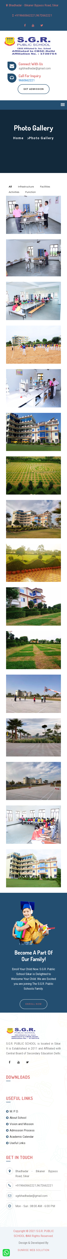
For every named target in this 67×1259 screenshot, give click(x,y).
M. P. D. (12, 1111)
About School (16, 1117)
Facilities (45, 186)
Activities (14, 192)
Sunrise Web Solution (33, 1250)
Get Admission (33, 89)
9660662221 (27, 80)
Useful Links (15, 1143)
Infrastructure (26, 186)
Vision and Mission (20, 1124)
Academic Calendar (20, 1136)
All (10, 186)
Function (30, 192)
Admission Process (20, 1130)
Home (18, 138)
